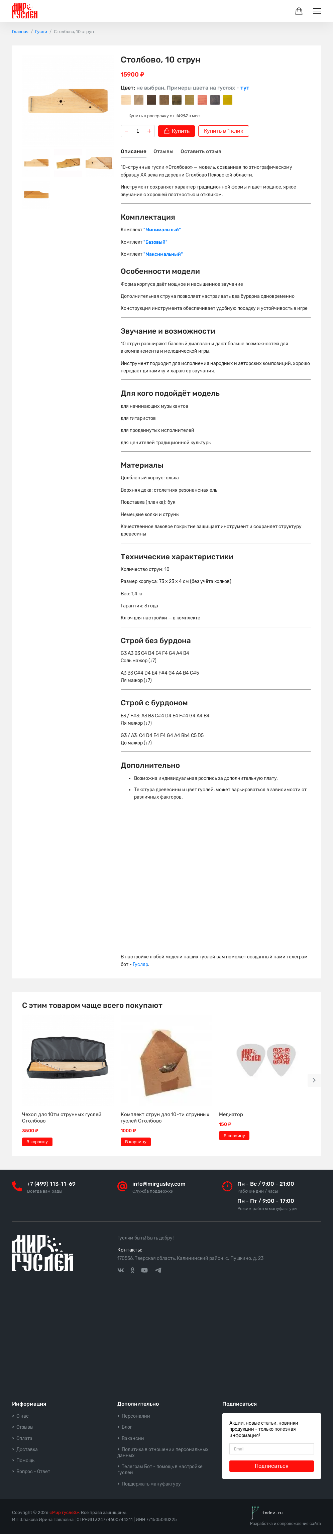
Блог (127, 1427)
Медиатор (231, 1114)
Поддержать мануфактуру (151, 1484)
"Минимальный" (162, 230)
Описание (133, 151)
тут (244, 88)
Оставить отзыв (201, 151)
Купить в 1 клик (223, 131)
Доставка (27, 1449)
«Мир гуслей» (64, 1512)
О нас (22, 1416)
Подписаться (272, 1466)
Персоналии (136, 1416)
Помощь (25, 1460)
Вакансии (133, 1438)
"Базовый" (155, 242)
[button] (314, 1080)
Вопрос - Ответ (33, 1471)
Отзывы (163, 151)
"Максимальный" (163, 254)
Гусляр (140, 964)
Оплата (24, 1438)
